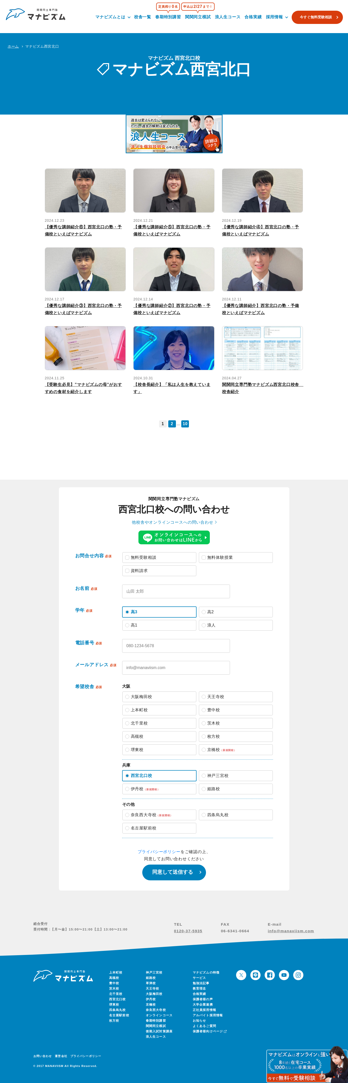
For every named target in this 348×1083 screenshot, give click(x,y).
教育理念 (199, 988)
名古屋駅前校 (119, 1015)
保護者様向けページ (209, 1031)
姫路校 (151, 978)
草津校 (151, 983)
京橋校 (151, 1004)
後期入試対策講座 (159, 1031)
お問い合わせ (42, 1056)
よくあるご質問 (204, 1026)
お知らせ (199, 1020)
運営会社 (61, 1056)
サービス (199, 978)
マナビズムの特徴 (206, 972)
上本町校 (116, 972)
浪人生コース (225, 17)
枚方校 (114, 1020)
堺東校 (114, 1004)
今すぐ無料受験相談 (313, 17)
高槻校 (114, 978)
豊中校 (114, 983)
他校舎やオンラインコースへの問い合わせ (172, 522)
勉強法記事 (201, 983)
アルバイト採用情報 (208, 1015)
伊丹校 (151, 999)
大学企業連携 (203, 1004)
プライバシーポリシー (159, 852)
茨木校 (114, 988)
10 (185, 424)
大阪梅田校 (154, 994)
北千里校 (116, 994)
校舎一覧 (140, 17)
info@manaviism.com (291, 931)
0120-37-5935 (188, 931)
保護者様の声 (203, 999)
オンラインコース (159, 1015)
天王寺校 (152, 988)
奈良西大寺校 (156, 1010)
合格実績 (250, 17)
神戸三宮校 (154, 972)
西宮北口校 (117, 999)
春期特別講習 (165, 17)
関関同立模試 (195, 17)
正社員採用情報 (204, 1010)
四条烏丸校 (117, 1010)
